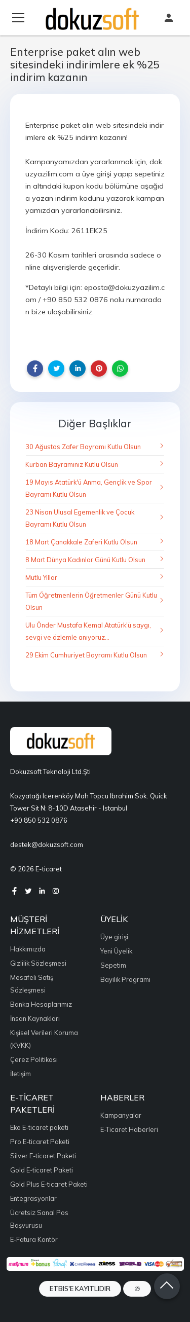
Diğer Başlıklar (95, 423)
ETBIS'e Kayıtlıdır (80, 1288)
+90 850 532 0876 (38, 820)
